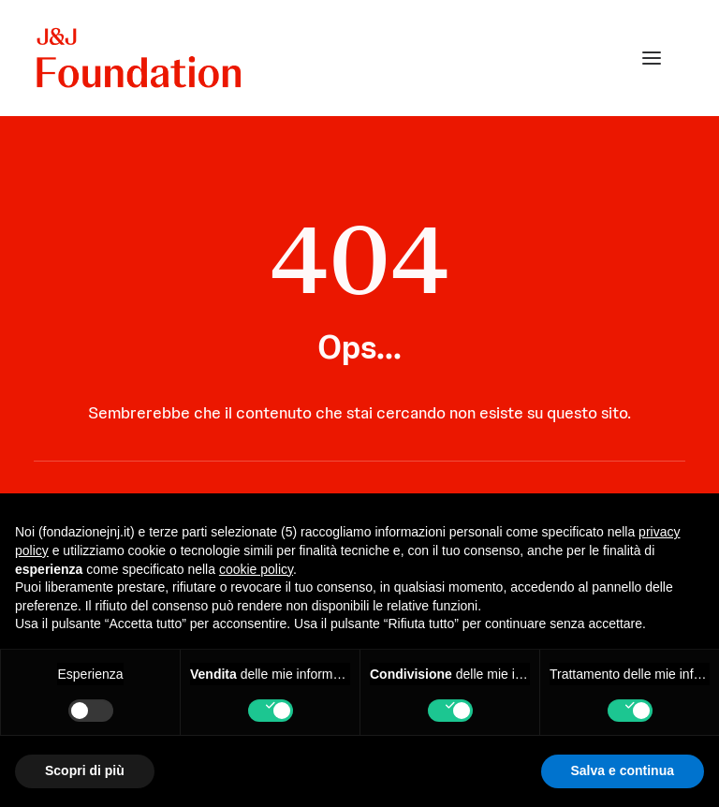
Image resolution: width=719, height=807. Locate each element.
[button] (652, 58)
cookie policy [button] (256, 569)
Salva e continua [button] (622, 770)
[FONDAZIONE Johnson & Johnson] (140, 58)
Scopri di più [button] (85, 770)
